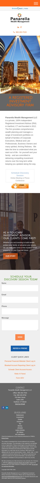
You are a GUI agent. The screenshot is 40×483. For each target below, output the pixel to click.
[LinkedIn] (18, 27)
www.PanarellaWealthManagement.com (12, 476)
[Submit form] (20, 337)
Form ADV (20, 378)
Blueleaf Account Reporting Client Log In (20, 365)
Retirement (20, 415)
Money (20, 426)
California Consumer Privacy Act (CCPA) (18, 462)
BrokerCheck (5, 438)
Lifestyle (20, 428)
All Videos (20, 432)
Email (4, 295)
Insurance (20, 421)
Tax (20, 424)
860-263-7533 (20, 32)
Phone (4, 306)
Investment (20, 417)
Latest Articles (20, 430)
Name (4, 283)
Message (5, 318)
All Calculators (20, 434)
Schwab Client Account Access (20, 369)
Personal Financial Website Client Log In (20, 361)
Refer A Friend (20, 374)
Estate (20, 419)
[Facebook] (20, 27)
